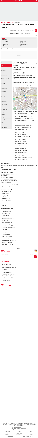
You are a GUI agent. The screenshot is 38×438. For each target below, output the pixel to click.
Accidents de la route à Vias (8, 225)
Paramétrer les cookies (20, 424)
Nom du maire (5, 41)
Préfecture (22, 45)
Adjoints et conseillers (24, 44)
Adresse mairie (5, 42)
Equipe (12, 423)
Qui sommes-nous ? (6, 423)
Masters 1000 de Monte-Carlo (8, 274)
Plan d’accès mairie (23, 42)
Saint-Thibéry (5, 200)
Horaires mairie (23, 41)
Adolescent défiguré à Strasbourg (9, 267)
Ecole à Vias (4, 229)
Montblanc (4, 198)
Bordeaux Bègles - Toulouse (8, 275)
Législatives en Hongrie (7, 272)
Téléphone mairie (6, 44)
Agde (29, 33)
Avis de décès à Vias (6, 211)
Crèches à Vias (5, 231)
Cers (26, 33)
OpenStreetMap (30, 109)
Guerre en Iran (5, 266)
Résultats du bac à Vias (7, 242)
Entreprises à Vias (6, 234)
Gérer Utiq (27, 424)
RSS (34, 423)
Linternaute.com (5, 254)
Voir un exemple (33, 254)
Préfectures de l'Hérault (6, 186)
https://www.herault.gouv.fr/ (11, 180)
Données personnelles (12, 424)
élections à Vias (20, 165)
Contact (25, 423)
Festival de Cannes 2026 (7, 279)
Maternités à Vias (5, 232)
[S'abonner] (19, 256)
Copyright (19, 248)
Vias (12, 22)
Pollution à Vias (5, 215)
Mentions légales (33, 424)
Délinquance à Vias (6, 213)
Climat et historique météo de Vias (9, 224)
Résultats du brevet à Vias (7, 244)
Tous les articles (30, 423)
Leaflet (21, 109)
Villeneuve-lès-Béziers (7, 202)
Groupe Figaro (14, 425)
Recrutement (5, 424)
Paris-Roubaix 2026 (6, 264)
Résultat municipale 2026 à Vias (9, 240)
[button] (25, 97)
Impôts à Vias (5, 220)
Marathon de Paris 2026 (7, 280)
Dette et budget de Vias (7, 222)
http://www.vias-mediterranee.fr (25, 75)
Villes (4, 22)
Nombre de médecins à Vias (8, 218)
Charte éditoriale (17, 423)
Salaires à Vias (5, 209)
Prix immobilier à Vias (7, 236)
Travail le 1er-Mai (5, 269)
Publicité (21, 423)
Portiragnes (16, 33)
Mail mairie (5, 45)
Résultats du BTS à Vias (7, 246)
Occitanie (4, 205)
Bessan (22, 33)
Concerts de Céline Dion (7, 277)
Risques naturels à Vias (7, 217)
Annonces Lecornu (6, 270)
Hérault (8, 22)
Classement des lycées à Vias (8, 227)
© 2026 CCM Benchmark (21, 425)
